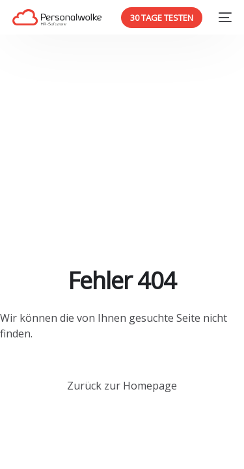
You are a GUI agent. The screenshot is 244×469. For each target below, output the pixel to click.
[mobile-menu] (223, 17)
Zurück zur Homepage (122, 385)
